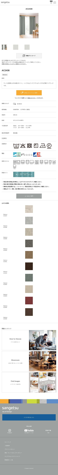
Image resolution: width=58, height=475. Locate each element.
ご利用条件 (7, 445)
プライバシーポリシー (10, 449)
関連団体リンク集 (9, 460)
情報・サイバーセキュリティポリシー (13, 452)
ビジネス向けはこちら (29, 417)
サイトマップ (8, 442)
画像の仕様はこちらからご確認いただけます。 (14, 64)
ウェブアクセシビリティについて (12, 456)
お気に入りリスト (31, 98)
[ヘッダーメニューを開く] (54, 2)
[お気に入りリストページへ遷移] (51, 3)
